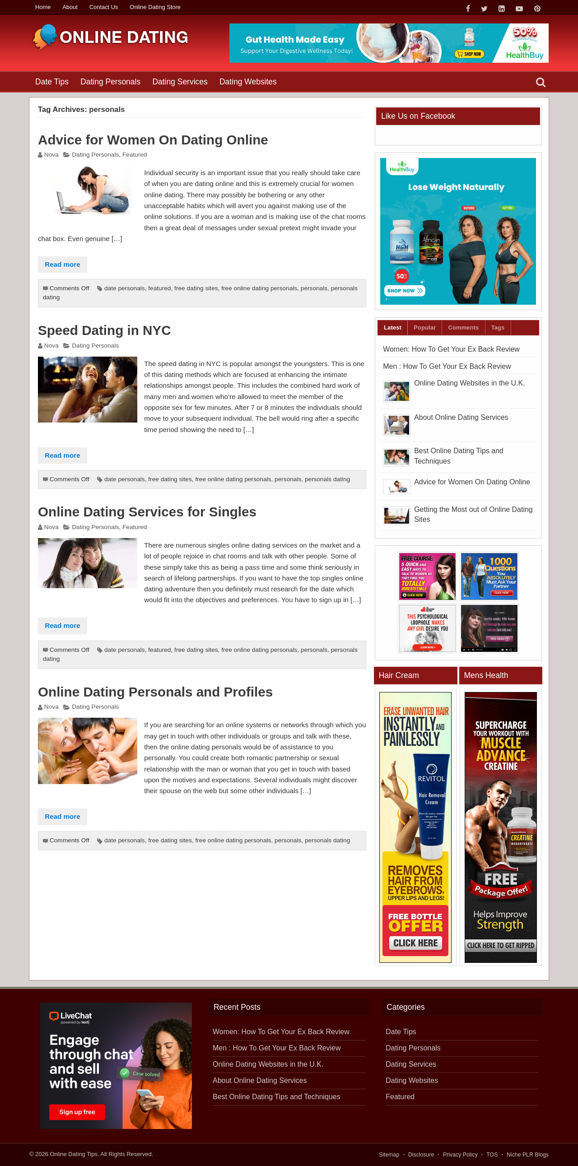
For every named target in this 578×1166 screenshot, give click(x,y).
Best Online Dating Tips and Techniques (276, 1097)
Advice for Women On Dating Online (153, 139)
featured (159, 288)
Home (43, 7)
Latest (392, 327)
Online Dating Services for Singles (147, 511)
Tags (498, 327)
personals (314, 288)
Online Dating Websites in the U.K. (469, 383)
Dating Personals (110, 81)
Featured (134, 154)
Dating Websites (248, 81)
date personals (124, 288)
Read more (62, 264)
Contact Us (103, 7)
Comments (463, 327)
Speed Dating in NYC (104, 330)
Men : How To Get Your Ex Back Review (447, 366)
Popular (425, 327)
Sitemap (389, 1154)
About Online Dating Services (461, 417)
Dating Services (179, 81)
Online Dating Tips (73, 1154)
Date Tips (52, 81)
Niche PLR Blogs (528, 1154)
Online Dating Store (155, 7)
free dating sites (196, 288)
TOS (492, 1154)
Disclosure (421, 1154)
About (70, 7)
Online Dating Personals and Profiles (155, 691)
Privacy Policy (460, 1154)
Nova (51, 154)
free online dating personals (259, 288)
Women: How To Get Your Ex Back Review (451, 349)
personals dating (327, 479)
